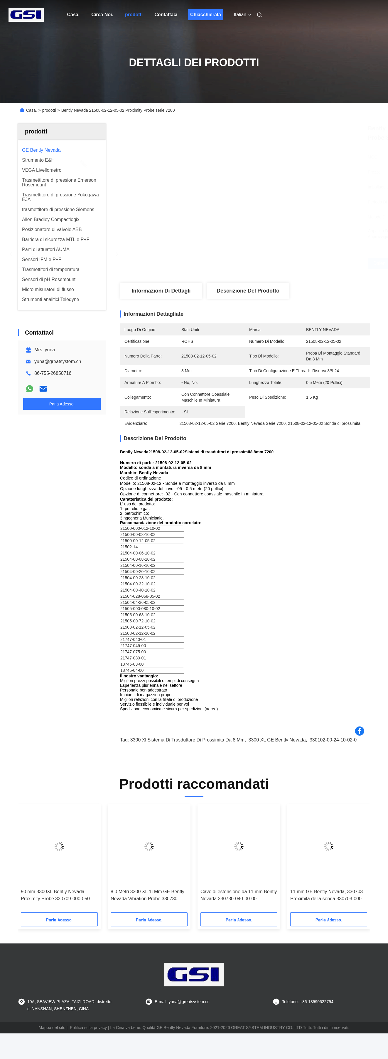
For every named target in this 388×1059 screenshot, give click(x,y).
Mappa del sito (52, 1027)
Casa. (73, 14)
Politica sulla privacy (88, 1027)
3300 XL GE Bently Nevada (277, 739)
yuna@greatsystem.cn (57, 361)
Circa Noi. (102, 14)
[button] (32, 860)
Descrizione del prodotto (248, 291)
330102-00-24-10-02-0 (333, 739)
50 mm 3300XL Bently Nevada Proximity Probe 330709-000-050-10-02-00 (56, 895)
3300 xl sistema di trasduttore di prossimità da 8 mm (187, 739)
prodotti (134, 14)
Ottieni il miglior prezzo (277, 263)
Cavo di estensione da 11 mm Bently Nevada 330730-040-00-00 (238, 895)
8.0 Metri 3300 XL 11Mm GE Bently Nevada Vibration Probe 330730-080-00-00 (147, 895)
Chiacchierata (205, 14)
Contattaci (165, 14)
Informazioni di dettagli (160, 291)
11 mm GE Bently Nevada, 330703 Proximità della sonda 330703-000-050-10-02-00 (326, 895)
